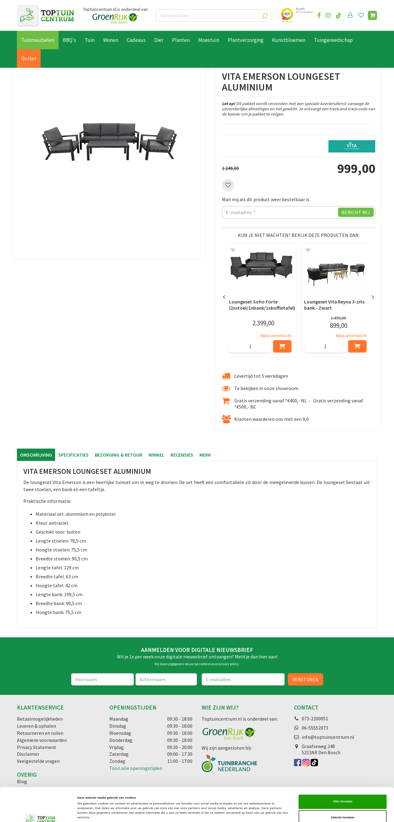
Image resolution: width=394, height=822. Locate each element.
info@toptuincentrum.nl (328, 737)
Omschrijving (36, 455)
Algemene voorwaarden (42, 740)
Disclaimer (28, 754)
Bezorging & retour (118, 455)
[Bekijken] (372, 15)
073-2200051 (315, 718)
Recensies (182, 455)
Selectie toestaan (342, 788)
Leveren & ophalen (36, 726)
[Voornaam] (102, 679)
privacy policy (229, 664)
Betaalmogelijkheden (40, 719)
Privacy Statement (36, 747)
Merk (205, 455)
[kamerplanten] (213, 15)
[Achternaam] (166, 679)
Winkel (156, 455)
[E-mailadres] (243, 679)
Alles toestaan (342, 772)
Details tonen (261, 811)
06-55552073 (315, 728)
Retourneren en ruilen (40, 733)
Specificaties (73, 455)
